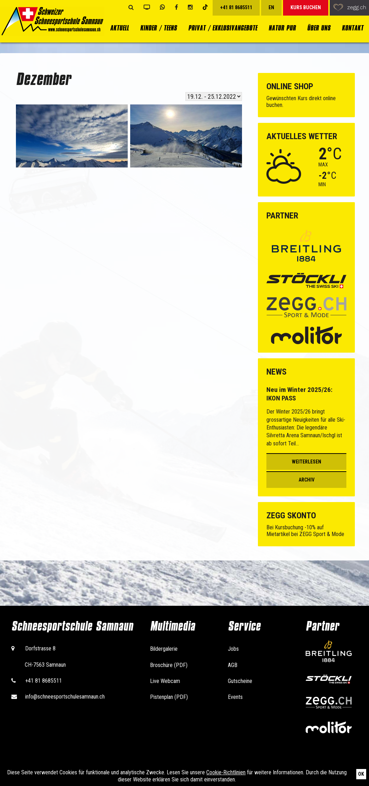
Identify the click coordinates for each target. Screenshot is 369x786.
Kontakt (352, 28)
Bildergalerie (164, 648)
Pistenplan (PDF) (169, 697)
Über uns (318, 28)
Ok (361, 774)
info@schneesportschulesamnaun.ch (65, 696)
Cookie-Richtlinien (226, 772)
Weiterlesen (306, 462)
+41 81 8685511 (43, 680)
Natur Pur (282, 28)
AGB (232, 665)
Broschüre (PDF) (169, 665)
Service (244, 626)
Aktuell (119, 28)
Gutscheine (240, 681)
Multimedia (172, 626)
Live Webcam (165, 681)
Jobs (233, 648)
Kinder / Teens (158, 28)
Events (235, 697)
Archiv (307, 480)
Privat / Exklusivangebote (222, 28)
